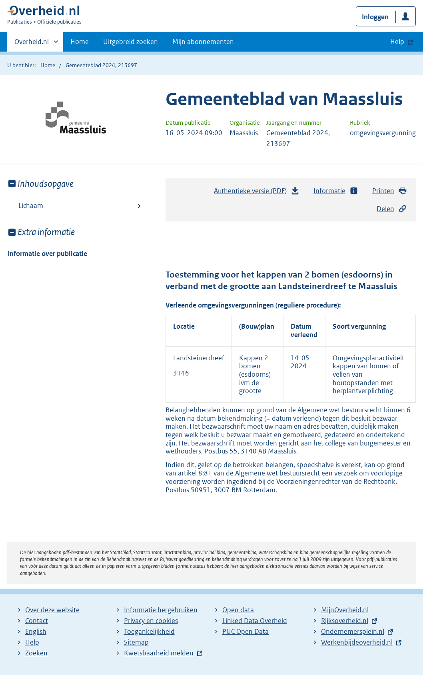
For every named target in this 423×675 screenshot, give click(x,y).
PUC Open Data (245, 631)
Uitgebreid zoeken (130, 41)
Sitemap (136, 642)
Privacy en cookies (151, 620)
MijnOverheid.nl (345, 609)
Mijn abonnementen (203, 41)
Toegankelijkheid (149, 631)
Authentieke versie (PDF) (256, 193)
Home (79, 41)
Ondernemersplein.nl (352, 631)
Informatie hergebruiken (161, 609)
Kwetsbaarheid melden (159, 653)
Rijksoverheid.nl (344, 620)
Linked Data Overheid (254, 620)
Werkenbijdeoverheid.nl (357, 642)
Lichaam (30, 205)
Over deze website (52, 609)
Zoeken (36, 653)
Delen (392, 209)
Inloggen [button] (375, 16)
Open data (238, 609)
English (35, 631)
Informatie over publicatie (47, 253)
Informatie (335, 191)
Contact (36, 620)
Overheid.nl (31, 44)
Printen (389, 191)
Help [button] (397, 41)
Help (32, 642)
